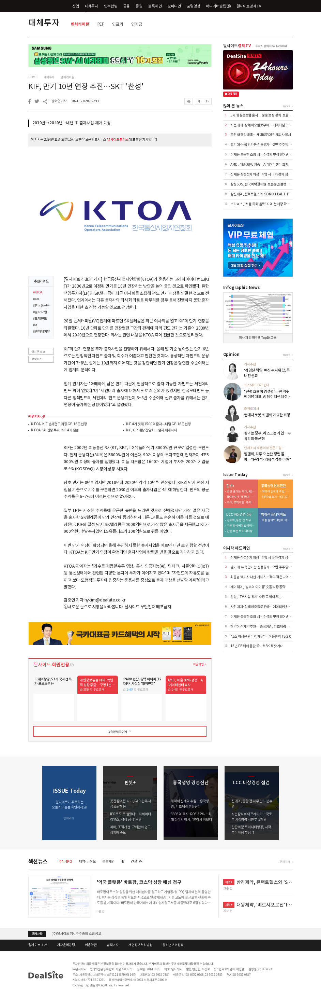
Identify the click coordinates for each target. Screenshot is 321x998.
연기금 (136, 24)
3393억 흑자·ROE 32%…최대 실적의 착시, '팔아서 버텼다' (276, 497)
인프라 (117, 24)
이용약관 (91, 945)
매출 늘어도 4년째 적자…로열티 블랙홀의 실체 (276, 520)
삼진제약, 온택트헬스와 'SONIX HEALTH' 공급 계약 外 (268, 194)
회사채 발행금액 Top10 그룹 (258, 338)
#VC (36, 325)
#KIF (36, 299)
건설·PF (136, 861)
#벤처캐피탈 (41, 332)
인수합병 (110, 6)
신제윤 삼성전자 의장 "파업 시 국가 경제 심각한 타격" (266, 174)
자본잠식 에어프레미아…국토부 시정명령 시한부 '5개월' (241, 525)
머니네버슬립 (218, 6)
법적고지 (113, 945)
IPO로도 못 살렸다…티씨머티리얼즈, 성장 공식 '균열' (241, 497)
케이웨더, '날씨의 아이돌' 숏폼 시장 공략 (257, 587)
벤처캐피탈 (80, 24)
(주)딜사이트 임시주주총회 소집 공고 (76, 933)
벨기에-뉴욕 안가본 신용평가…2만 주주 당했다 (262, 144)
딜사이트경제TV (251, 6)
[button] (287, 803)
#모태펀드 (40, 319)
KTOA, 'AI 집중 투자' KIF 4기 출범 (55, 430)
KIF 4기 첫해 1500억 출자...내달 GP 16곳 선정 (158, 424)
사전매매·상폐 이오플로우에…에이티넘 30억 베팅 (264, 125)
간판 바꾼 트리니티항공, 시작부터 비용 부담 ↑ (241, 531)
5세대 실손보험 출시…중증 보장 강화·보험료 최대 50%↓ (269, 115)
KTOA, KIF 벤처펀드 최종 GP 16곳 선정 (59, 424)
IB (122, 861)
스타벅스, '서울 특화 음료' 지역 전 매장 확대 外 (261, 204)
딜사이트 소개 (37, 945)
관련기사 (34, 416)
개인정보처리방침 (140, 945)
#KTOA (37, 292)
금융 (126, 6)
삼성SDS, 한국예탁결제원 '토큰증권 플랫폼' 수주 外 (265, 184)
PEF (100, 24)
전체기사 (284, 861)
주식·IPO (65, 861)
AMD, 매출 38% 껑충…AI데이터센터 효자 (259, 164)
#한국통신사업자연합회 (42, 306)
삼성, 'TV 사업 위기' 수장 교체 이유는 (255, 597)
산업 (75, 6)
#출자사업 (40, 312)
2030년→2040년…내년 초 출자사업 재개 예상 (71, 123)
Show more (120, 731)
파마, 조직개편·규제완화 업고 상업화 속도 (241, 502)
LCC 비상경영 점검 (239, 514)
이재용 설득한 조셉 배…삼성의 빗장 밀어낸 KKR (263, 154)
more (43, 416)
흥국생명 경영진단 (273, 486)
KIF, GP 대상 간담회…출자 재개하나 (151, 430)
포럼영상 (193, 6)
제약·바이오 (87, 861)
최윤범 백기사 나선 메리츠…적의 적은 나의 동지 (262, 577)
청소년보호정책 (172, 945)
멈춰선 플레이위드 (273, 514)
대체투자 (91, 6)
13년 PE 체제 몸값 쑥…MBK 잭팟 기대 (256, 646)
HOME (32, 77)
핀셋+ (230, 486)
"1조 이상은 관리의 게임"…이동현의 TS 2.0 (260, 636)
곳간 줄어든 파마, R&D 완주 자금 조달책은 (241, 491)
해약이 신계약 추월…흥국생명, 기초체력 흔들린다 (276, 491)
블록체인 (155, 6)
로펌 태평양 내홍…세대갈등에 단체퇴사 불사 (260, 135)
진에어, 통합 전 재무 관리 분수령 (241, 520)
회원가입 (198, 664)
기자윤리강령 (66, 945)
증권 (139, 6)
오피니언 (174, 6)
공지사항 (37, 934)
